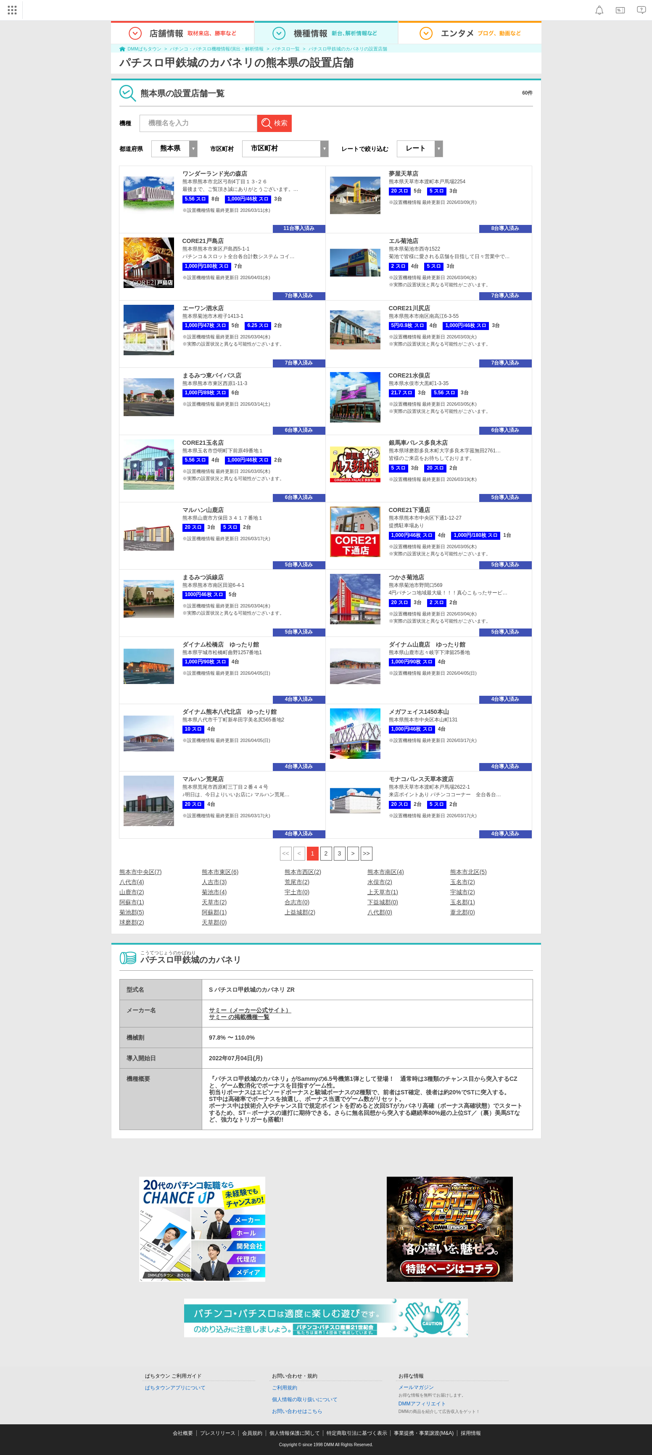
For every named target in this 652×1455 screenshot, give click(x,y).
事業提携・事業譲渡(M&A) (424, 1433)
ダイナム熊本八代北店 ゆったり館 (229, 711)
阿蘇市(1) (131, 902)
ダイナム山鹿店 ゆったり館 (427, 644)
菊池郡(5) (131, 912)
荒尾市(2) (297, 882)
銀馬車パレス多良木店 (418, 442)
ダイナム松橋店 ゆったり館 (220, 644)
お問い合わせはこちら (297, 1411)
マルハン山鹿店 (203, 510)
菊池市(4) (214, 892)
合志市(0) (297, 902)
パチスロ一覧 (286, 48)
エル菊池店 (403, 241)
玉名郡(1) (462, 902)
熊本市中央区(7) (140, 872)
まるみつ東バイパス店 (211, 375)
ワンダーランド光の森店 (214, 173)
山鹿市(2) (131, 892)
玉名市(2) (462, 882)
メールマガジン (416, 1387)
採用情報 (471, 1433)
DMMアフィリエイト (422, 1404)
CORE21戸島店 (203, 241)
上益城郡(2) (300, 912)
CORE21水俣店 (409, 375)
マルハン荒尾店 (203, 779)
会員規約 (252, 1433)
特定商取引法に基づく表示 (357, 1433)
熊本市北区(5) (468, 872)
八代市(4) (131, 882)
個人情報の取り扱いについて (305, 1399)
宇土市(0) (297, 892)
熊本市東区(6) (220, 872)
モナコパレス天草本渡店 (421, 779)
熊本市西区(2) (303, 872)
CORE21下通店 (409, 510)
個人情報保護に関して (294, 1433)
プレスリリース (217, 1433)
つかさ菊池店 (406, 577)
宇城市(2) (462, 892)
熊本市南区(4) (385, 872)
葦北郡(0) (462, 912)
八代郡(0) (379, 912)
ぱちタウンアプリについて (175, 1388)
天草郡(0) (214, 922)
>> (366, 853)
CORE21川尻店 (409, 308)
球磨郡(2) (131, 922)
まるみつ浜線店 (203, 577)
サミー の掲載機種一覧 (239, 1017)
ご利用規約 (284, 1388)
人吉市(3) (214, 882)
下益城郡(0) (382, 902)
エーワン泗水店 (203, 308)
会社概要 (183, 1433)
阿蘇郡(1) (214, 912)
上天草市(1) (382, 892)
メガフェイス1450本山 (419, 711)
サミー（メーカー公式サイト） (250, 1010)
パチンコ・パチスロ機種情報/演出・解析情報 (217, 48)
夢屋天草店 (403, 173)
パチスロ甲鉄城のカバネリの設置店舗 (348, 48)
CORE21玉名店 (203, 442)
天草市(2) (214, 902)
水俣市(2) (379, 882)
